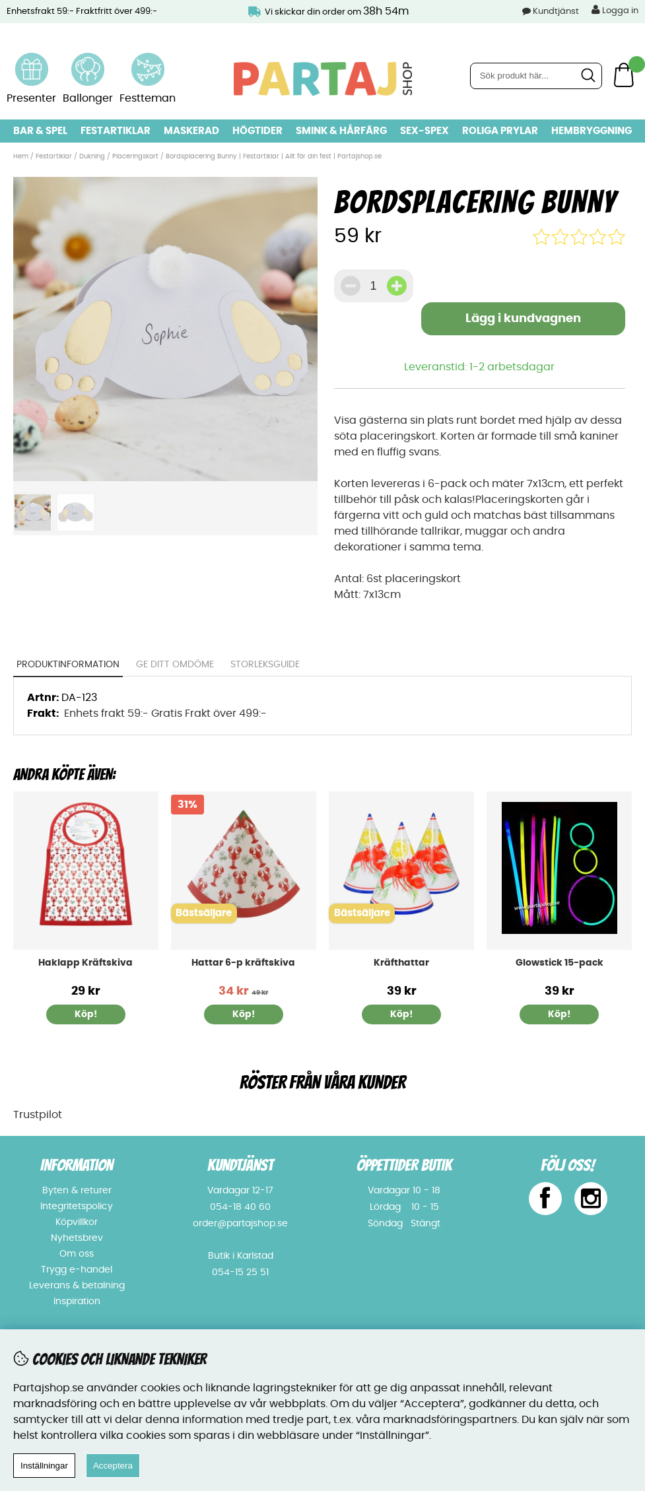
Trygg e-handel (76, 1270)
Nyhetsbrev (77, 1238)
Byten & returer (77, 1190)
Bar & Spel (40, 131)
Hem (20, 156)
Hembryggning (591, 131)
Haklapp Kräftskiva (85, 963)
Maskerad (191, 131)
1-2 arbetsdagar (512, 367)
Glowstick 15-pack (559, 963)
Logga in (615, 10)
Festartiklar (116, 131)
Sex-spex (424, 131)
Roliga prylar (500, 131)
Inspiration (76, 1301)
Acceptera (113, 1466)
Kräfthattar (401, 963)
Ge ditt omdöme (175, 664)
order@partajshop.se (240, 1223)
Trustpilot (37, 1115)
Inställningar (44, 1466)
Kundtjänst (556, 11)
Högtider (257, 131)
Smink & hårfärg (341, 131)
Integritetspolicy (76, 1206)
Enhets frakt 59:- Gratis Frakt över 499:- (165, 713)
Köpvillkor (76, 1222)
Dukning (92, 156)
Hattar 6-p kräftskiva (243, 963)
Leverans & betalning (77, 1285)
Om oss (76, 1254)
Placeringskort (135, 156)
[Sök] (536, 76)
